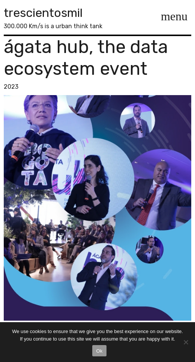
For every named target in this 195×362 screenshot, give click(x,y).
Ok (99, 351)
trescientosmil (43, 13)
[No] (185, 342)
